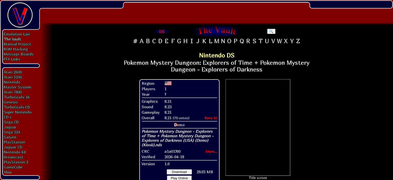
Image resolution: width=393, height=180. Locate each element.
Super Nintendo (18, 112)
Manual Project (17, 44)
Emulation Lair (17, 34)
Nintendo (12, 82)
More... (211, 151)
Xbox (8, 172)
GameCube (13, 167)
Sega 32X (12, 132)
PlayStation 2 (16, 162)
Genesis (11, 102)
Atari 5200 (13, 77)
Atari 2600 (13, 72)
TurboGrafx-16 (17, 97)
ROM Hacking (16, 49)
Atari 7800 (13, 92)
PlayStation (14, 142)
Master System (17, 87)
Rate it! (211, 118)
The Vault (12, 39)
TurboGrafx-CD (17, 107)
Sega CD (11, 122)
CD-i (7, 117)
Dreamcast (13, 157)
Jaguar (10, 127)
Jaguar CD (13, 147)
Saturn (10, 137)
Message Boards (19, 54)
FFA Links (12, 59)
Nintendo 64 (15, 152)
